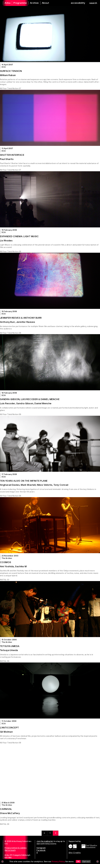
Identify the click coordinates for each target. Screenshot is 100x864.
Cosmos (5, 562)
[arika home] (5, 3)
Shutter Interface (12, 155)
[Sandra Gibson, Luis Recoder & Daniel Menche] (50, 362)
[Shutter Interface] (50, 118)
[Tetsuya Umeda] (50, 609)
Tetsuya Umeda (9, 646)
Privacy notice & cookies (15, 848)
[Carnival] (50, 772)
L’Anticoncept (9, 727)
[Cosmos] (50, 525)
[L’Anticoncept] (50, 690)
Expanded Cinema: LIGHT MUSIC (19, 236)
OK (78, 861)
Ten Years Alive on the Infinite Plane (24, 481)
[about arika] (44, 3)
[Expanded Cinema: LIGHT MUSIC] (50, 199)
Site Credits (75, 853)
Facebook (41, 850)
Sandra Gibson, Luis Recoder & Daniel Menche (30, 399)
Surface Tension (11, 71)
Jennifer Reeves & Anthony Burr (21, 318)
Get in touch (10, 850)
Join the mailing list (45, 841)
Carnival (6, 809)
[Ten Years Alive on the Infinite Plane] (50, 444)
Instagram (41, 848)
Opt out (86, 861)
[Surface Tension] (50, 34)
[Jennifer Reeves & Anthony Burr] (50, 281)
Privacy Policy (58, 861)
